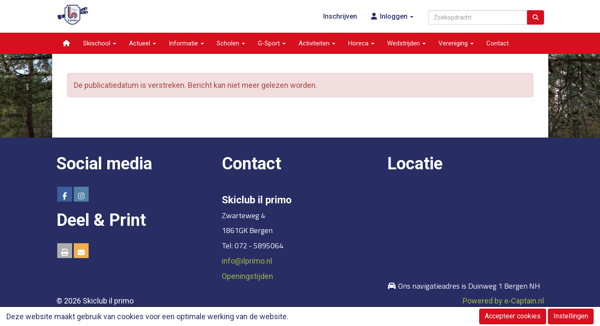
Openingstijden (247, 276)
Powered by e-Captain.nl (503, 300)
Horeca (361, 43)
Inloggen (391, 16)
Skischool (99, 43)
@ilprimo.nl (247, 260)
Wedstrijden (406, 43)
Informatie (186, 43)
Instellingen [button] (570, 316)
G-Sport (272, 43)
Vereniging (456, 43)
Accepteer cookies (513, 316)
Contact (497, 43)
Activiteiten (317, 43)
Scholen (231, 43)
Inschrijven (340, 16)
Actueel (142, 43)
